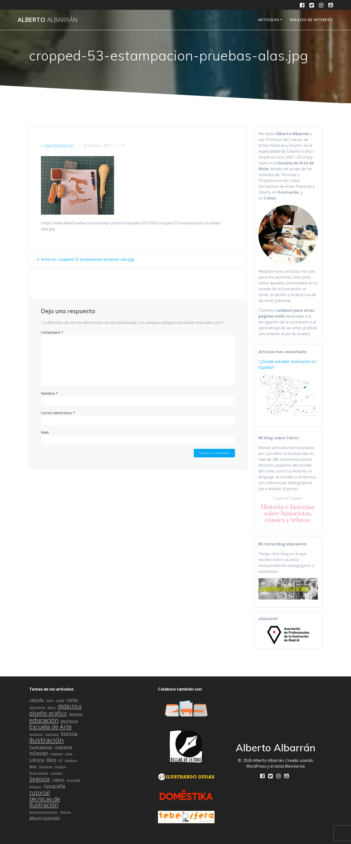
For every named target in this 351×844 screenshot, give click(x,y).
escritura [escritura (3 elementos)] (69, 721)
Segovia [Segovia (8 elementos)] (39, 779)
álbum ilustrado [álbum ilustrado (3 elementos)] (44, 818)
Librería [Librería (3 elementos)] (36, 760)
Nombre (49, 398)
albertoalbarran (59, 145)
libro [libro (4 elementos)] (51, 760)
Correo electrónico (58, 418)
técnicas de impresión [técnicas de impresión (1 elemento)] (43, 812)
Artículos (268, 19)
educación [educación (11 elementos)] (43, 720)
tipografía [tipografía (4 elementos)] (54, 786)
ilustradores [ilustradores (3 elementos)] (40, 747)
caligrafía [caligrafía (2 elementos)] (36, 700)
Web (45, 437)
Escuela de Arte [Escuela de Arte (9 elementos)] (50, 727)
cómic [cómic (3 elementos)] (72, 700)
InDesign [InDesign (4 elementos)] (39, 753)
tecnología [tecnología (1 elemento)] (73, 780)
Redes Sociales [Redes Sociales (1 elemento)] (38, 773)
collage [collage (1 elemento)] (60, 700)
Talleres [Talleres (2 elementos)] (58, 779)
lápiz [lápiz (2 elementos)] (33, 766)
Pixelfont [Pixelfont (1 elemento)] (60, 766)
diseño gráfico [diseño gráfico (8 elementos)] (48, 713)
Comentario (52, 337)
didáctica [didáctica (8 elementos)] (70, 706)
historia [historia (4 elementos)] (69, 733)
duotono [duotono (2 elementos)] (76, 714)
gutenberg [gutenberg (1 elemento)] (51, 734)
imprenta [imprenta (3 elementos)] (63, 747)
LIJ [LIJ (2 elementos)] (60, 760)
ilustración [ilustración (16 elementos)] (46, 740)
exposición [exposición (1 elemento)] (36, 734)
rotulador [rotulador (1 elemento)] (56, 773)
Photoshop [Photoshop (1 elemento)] (45, 766)
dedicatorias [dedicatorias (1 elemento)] (37, 707)
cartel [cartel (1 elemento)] (49, 700)
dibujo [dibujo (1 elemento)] (51, 707)
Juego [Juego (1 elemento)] (68, 753)
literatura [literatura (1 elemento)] (71, 760)
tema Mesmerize (289, 766)
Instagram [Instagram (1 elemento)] (57, 753)
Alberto (48, 20)
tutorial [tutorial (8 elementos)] (39, 792)
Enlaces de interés (310, 19)
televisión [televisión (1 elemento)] (35, 786)
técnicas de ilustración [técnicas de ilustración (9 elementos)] (44, 802)
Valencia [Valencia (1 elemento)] (65, 812)
